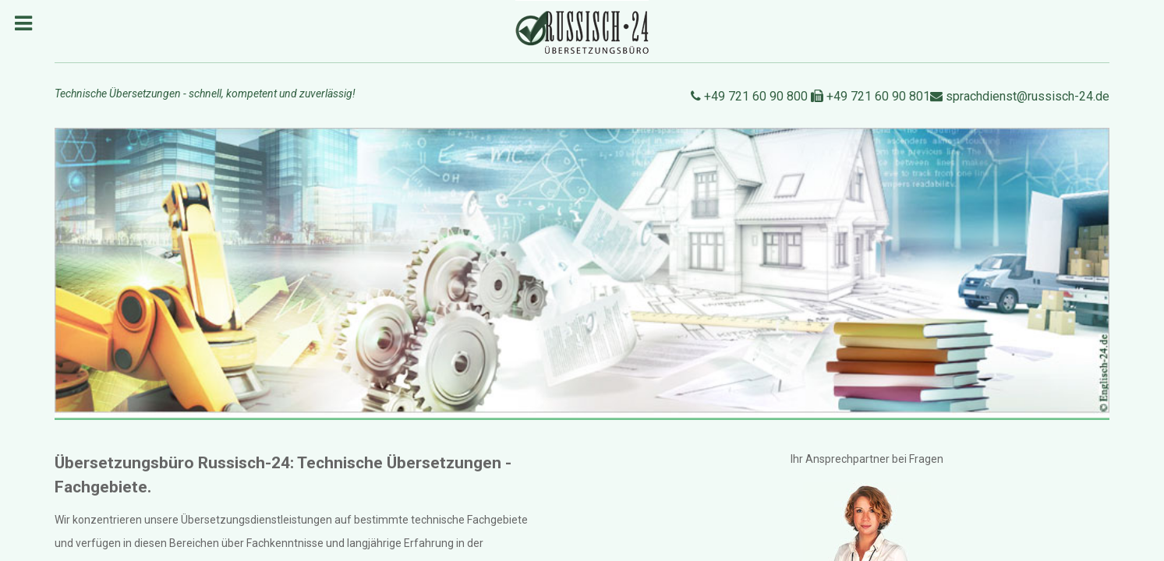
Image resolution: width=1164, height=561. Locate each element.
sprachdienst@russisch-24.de (1019, 96)
